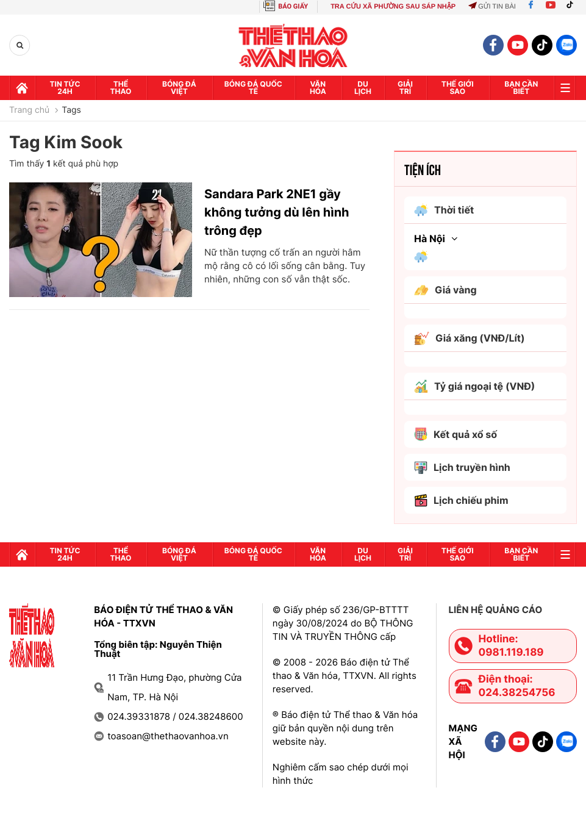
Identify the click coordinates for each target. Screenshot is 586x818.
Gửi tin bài (492, 6)
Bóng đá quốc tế (253, 87)
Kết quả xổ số (455, 434)
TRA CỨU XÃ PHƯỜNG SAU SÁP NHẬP (393, 6)
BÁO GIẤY (293, 6)
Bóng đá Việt (179, 87)
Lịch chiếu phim (461, 500)
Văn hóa (318, 87)
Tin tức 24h (65, 87)
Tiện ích (422, 169)
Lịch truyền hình (462, 467)
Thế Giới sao (457, 87)
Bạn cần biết (521, 87)
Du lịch (362, 87)
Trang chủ (29, 110)
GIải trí (405, 87)
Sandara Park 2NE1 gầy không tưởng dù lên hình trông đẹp (276, 212)
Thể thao (121, 87)
